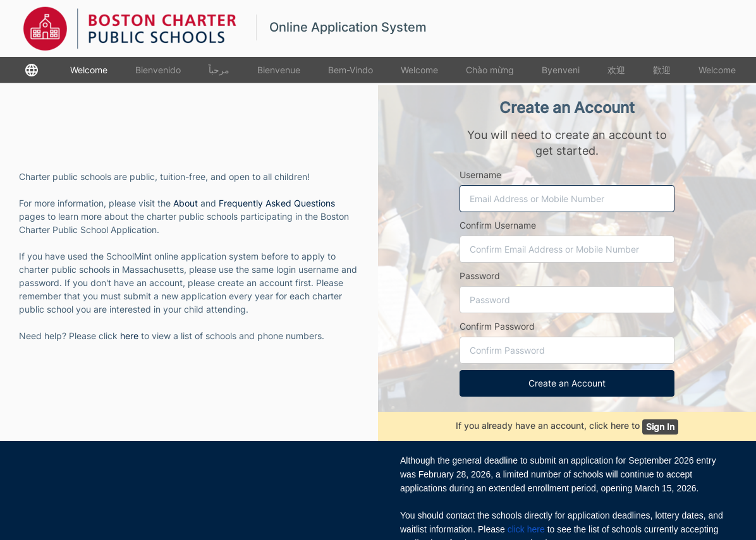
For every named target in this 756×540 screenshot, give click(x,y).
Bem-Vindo (350, 69)
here (129, 335)
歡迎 (662, 69)
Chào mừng (490, 69)
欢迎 (616, 69)
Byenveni (561, 69)
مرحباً (219, 69)
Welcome (88, 69)
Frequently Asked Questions (277, 203)
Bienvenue (278, 69)
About (185, 203)
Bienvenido (158, 69)
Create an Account (567, 383)
